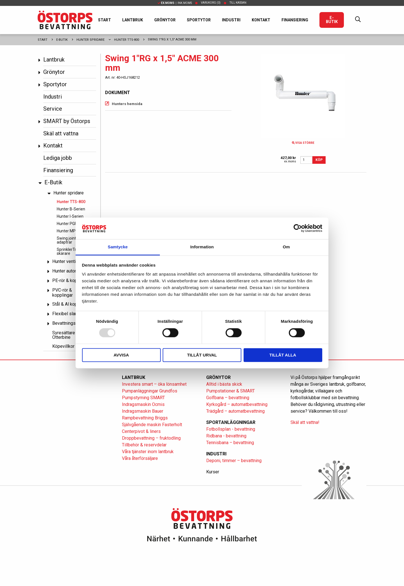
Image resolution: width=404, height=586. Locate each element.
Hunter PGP (67, 223)
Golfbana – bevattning (227, 397)
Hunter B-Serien (71, 209)
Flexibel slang (66, 313)
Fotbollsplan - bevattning (230, 429)
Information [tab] (202, 246)
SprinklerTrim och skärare (72, 251)
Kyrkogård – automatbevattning (236, 404)
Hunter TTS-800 (126, 40)
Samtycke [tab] (118, 246)
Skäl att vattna (60, 133)
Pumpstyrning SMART (143, 397)
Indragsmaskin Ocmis (143, 404)
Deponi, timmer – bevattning (234, 460)
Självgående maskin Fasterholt (152, 424)
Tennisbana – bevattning (230, 442)
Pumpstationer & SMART (230, 391)
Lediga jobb (57, 158)
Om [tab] (286, 246)
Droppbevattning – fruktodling (151, 438)
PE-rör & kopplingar (71, 280)
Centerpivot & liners (141, 431)
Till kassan (238, 2)
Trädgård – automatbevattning (235, 411)
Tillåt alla (282, 355)
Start (104, 20)
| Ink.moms (175, 2)
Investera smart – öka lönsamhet (154, 384)
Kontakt (261, 20)
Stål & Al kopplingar (71, 304)
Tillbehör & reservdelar (144, 445)
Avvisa (121, 355)
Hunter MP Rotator (73, 231)
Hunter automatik (68, 271)
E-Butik (332, 19)
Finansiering (295, 20)
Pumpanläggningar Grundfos (149, 391)
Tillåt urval (202, 355)
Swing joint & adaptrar (68, 240)
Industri (231, 20)
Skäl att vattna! (304, 422)
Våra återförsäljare (140, 458)
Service (52, 108)
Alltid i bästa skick (224, 384)
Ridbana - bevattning (226, 436)
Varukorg (211, 2)
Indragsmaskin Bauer (142, 411)
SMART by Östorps (66, 121)
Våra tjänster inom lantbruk (148, 451)
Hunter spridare (90, 40)
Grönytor (165, 20)
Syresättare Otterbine (63, 335)
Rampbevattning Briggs (145, 418)
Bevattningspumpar (71, 323)
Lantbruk (132, 20)
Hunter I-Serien (70, 216)
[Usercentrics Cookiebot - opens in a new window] (297, 228)
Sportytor (199, 20)
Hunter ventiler (66, 261)
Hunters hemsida (127, 104)
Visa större (303, 142)
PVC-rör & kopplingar (62, 292)
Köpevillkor (63, 346)
